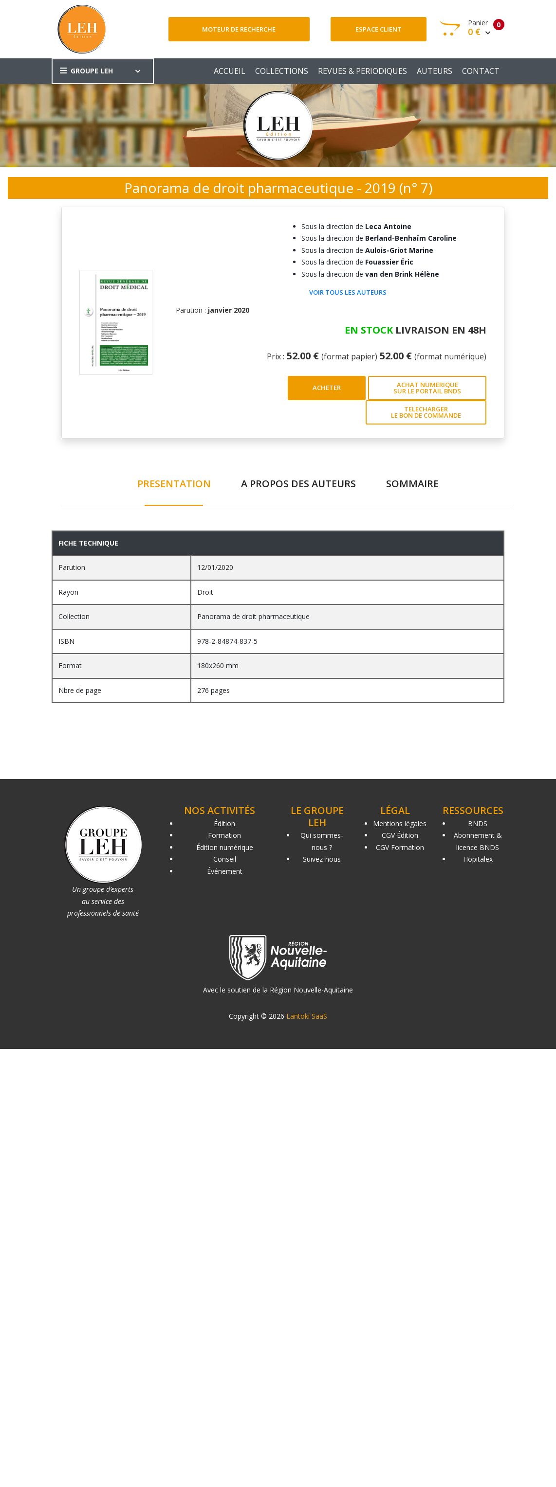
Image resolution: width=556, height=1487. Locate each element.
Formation (224, 835)
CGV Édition (400, 835)
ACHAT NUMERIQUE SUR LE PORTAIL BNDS (427, 387)
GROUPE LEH (86, 70)
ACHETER (327, 387)
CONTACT (481, 71)
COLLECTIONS (281, 71)
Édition (224, 823)
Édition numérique (224, 847)
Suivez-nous (322, 859)
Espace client (378, 29)
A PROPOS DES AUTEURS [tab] (298, 483)
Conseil (224, 859)
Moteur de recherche (239, 29)
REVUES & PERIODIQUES (362, 71)
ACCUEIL (229, 71)
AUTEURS (434, 71)
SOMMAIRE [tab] (412, 483)
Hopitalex (478, 859)
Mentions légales (399, 823)
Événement (224, 871)
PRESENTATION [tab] (174, 483)
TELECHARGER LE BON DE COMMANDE (426, 412)
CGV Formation (400, 847)
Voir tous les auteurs (348, 292)
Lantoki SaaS (306, 1016)
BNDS (477, 823)
